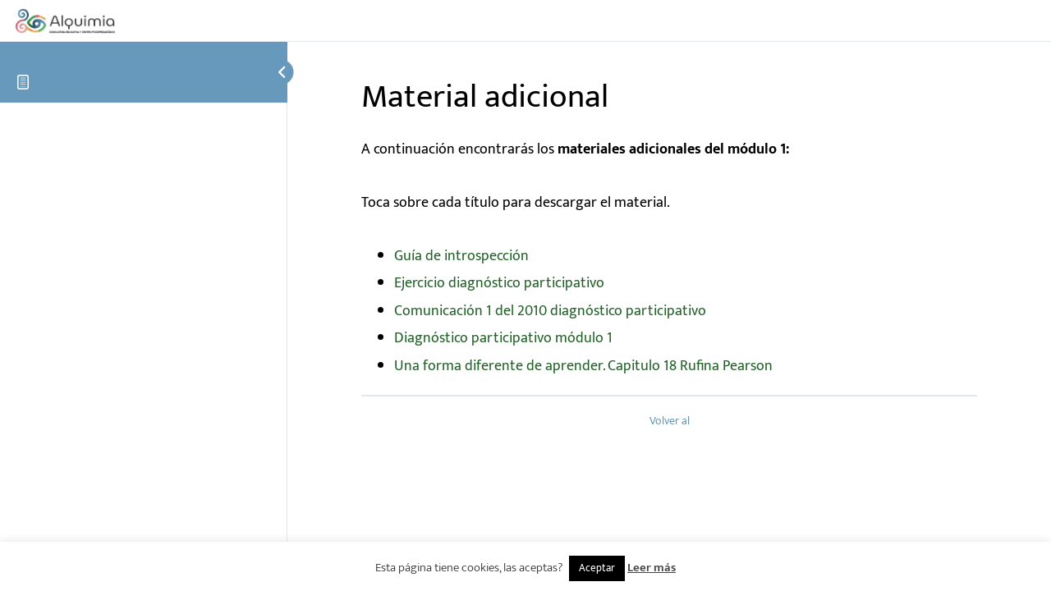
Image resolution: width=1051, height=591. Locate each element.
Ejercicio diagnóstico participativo (499, 283)
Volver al (669, 421)
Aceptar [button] (597, 568)
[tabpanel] (669, 258)
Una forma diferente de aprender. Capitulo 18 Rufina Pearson (583, 366)
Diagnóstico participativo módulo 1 (503, 338)
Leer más (651, 567)
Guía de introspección (461, 256)
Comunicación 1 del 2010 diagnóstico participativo (550, 311)
